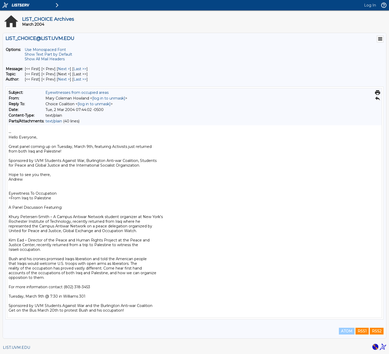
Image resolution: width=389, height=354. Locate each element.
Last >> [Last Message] (79, 69)
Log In (370, 5)
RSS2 (376, 331)
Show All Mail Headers (45, 59)
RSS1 (362, 331)
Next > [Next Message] (64, 69)
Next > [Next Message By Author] (64, 79)
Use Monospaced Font (45, 49)
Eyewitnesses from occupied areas (77, 92)
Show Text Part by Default (48, 54)
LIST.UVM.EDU (16, 347)
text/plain (53, 121)
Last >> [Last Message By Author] (79, 79)
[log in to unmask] (108, 98)
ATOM (346, 331)
